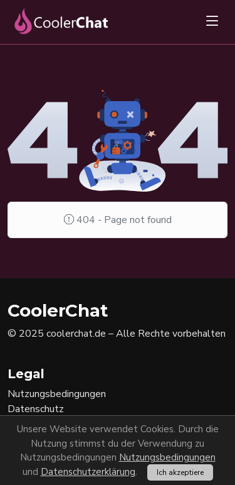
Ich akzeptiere (180, 472)
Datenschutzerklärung (88, 472)
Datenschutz (36, 409)
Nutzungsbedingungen (167, 457)
